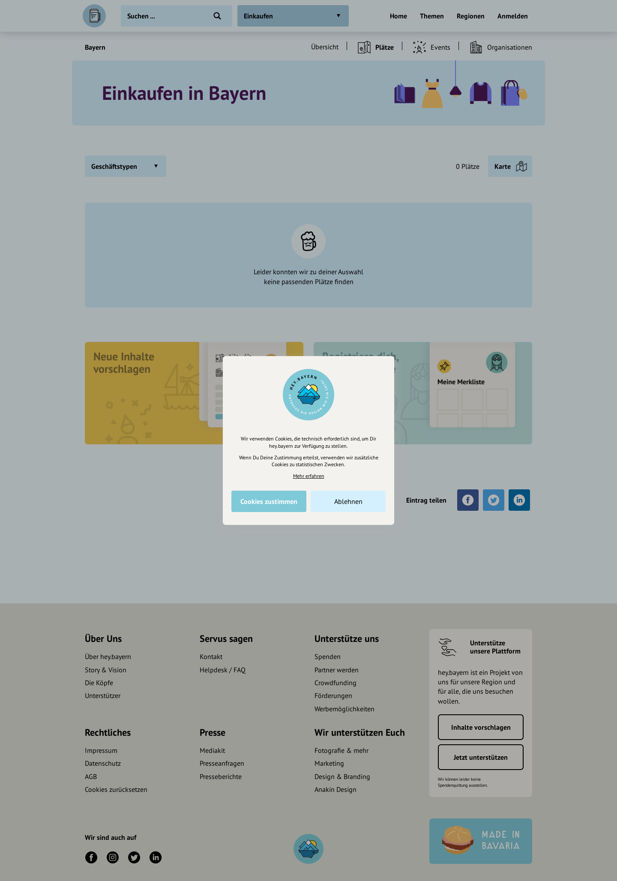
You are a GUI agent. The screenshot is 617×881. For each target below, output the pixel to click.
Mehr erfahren (308, 476)
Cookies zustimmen (268, 501)
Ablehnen (348, 501)
